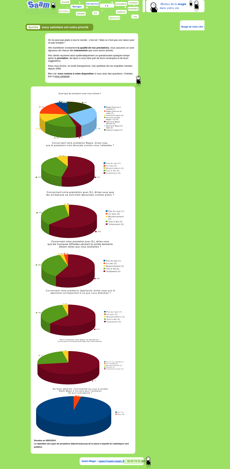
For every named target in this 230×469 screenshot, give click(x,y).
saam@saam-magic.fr (111, 461)
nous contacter (62, 76)
